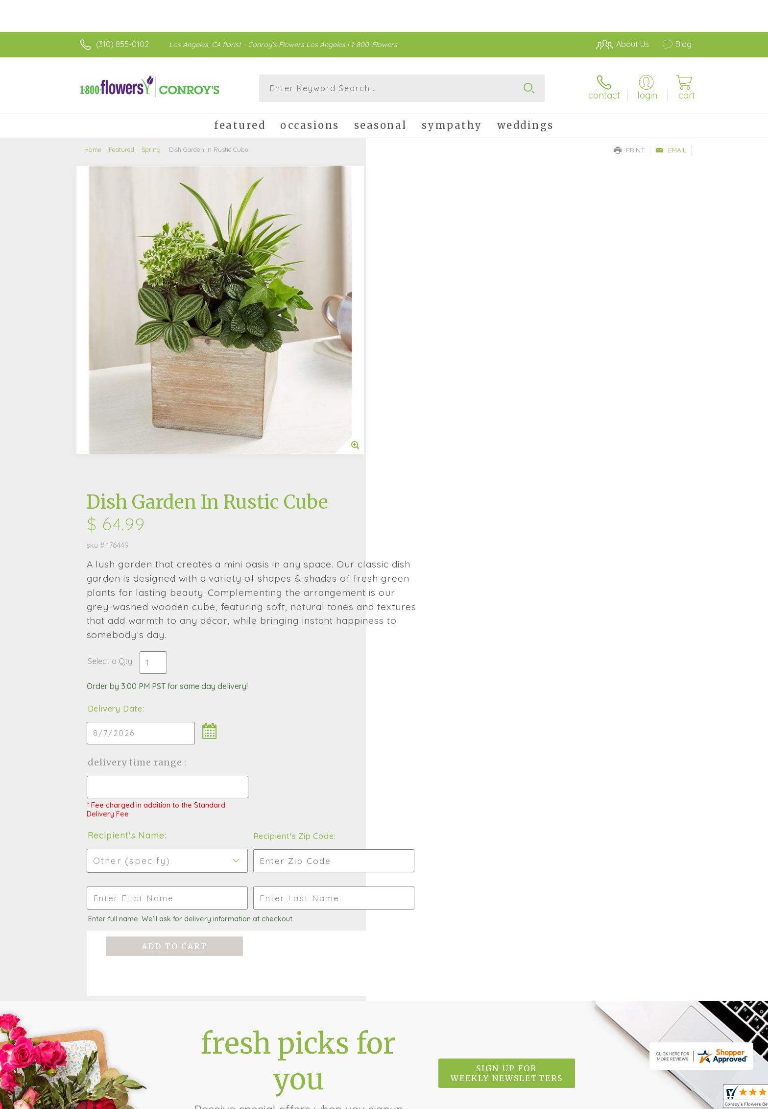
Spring (151, 149)
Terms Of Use (477, 1098)
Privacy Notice (534, 1098)
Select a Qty (407, 334)
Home (92, 149)
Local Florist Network (605, 1098)
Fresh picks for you (298, 752)
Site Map (665, 1098)
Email (670, 150)
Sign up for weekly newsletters (507, 746)
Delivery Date (412, 382)
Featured (121, 149)
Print (629, 150)
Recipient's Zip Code (578, 509)
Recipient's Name (423, 508)
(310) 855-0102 (122, 44)
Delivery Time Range (433, 435)
